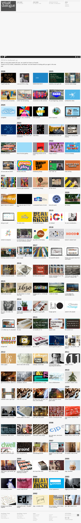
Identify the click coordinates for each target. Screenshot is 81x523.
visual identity (35, 519)
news (66, 2)
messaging (34, 518)
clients (67, 4)
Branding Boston (53, 2)
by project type (37, 3)
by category (20, 3)
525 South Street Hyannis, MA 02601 (20, 515)
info (66, 3)
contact (67, 6)
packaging (50, 519)
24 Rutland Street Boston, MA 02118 (4, 515)
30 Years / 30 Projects (54, 3)
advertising (34, 520)
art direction (51, 514)
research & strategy (36, 514)
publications (51, 518)
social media (51, 520)
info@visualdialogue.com (5, 518)
